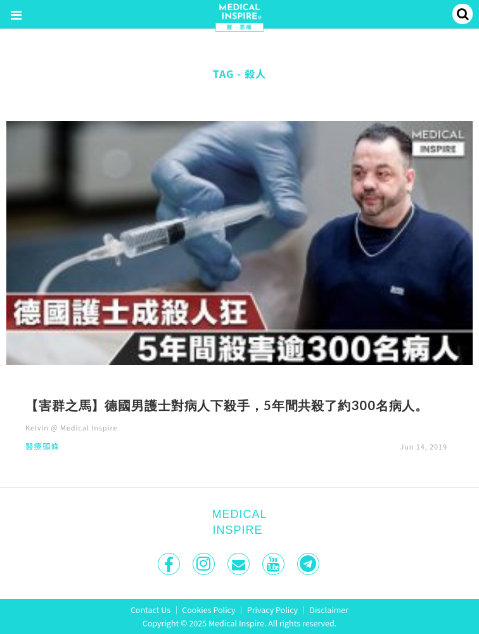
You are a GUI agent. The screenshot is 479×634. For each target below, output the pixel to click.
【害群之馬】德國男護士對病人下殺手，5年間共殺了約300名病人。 (226, 405)
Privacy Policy (272, 610)
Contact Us (150, 610)
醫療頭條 (42, 447)
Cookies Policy (208, 610)
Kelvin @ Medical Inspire (71, 427)
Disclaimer (328, 610)
